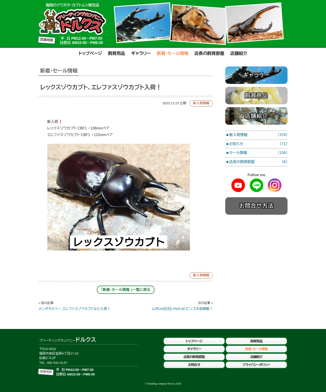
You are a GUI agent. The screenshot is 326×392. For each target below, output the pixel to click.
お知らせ (258, 144)
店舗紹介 (238, 53)
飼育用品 (116, 53)
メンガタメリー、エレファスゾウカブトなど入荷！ (82, 306)
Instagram (274, 185)
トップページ (90, 53)
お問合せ (194, 365)
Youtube (238, 185)
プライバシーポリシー (256, 365)
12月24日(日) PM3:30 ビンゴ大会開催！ (169, 306)
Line (256, 185)
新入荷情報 (201, 103)
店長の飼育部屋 (209, 53)
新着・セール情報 (173, 53)
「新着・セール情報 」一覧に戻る (126, 290)
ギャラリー (141, 53)
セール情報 (258, 153)
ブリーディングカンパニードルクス (72, 22)
